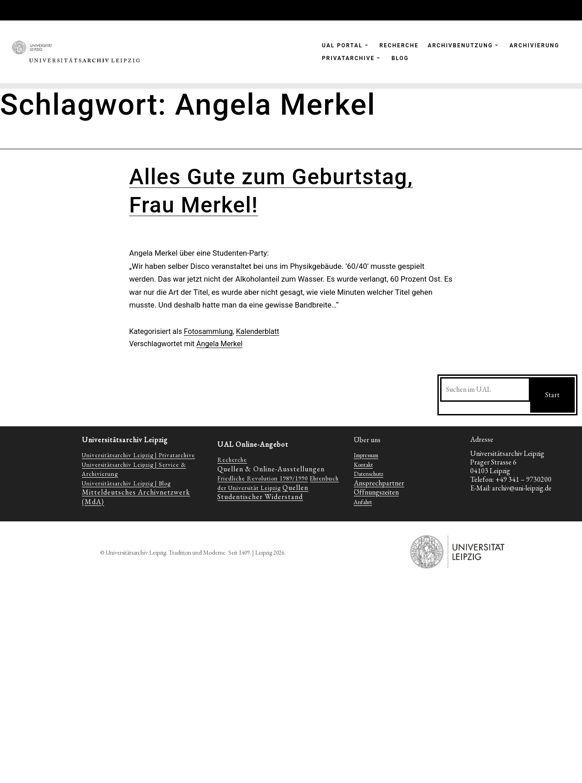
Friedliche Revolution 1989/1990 (262, 478)
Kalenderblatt (257, 331)
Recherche (232, 460)
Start (552, 394)
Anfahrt (363, 502)
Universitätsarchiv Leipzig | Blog (126, 483)
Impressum (366, 455)
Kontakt (363, 465)
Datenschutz (368, 474)
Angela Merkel (219, 343)
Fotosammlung (208, 331)
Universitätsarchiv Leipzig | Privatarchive (138, 455)
